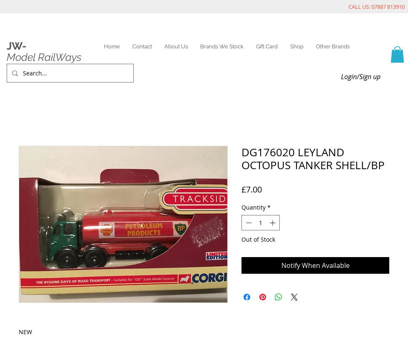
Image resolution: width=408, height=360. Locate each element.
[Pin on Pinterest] (263, 297)
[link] (397, 54)
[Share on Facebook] (247, 297)
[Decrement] (248, 222)
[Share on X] (294, 297)
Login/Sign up (361, 76)
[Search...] (69, 73)
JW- (16, 46)
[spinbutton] (260, 222)
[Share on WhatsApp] (279, 297)
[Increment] (273, 222)
